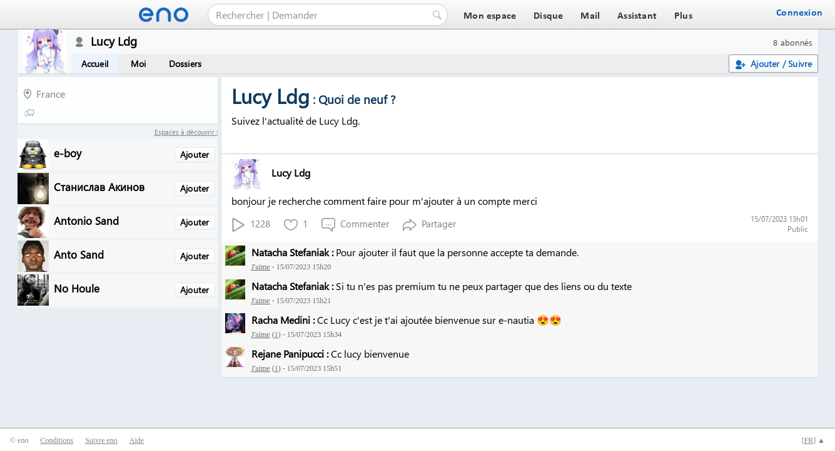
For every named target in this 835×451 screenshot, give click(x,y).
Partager (429, 224)
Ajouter (194, 154)
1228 (250, 224)
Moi (138, 64)
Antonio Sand (86, 220)
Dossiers (185, 64)
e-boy (67, 152)
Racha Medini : (283, 319)
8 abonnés (792, 42)
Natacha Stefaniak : (292, 252)
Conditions (56, 440)
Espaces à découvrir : (186, 132)
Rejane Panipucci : (289, 353)
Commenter (355, 224)
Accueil (94, 64)
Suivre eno (101, 440)
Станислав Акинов (99, 186)
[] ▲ (813, 440)
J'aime (260, 266)
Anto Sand (79, 254)
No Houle (76, 288)
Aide (136, 440)
